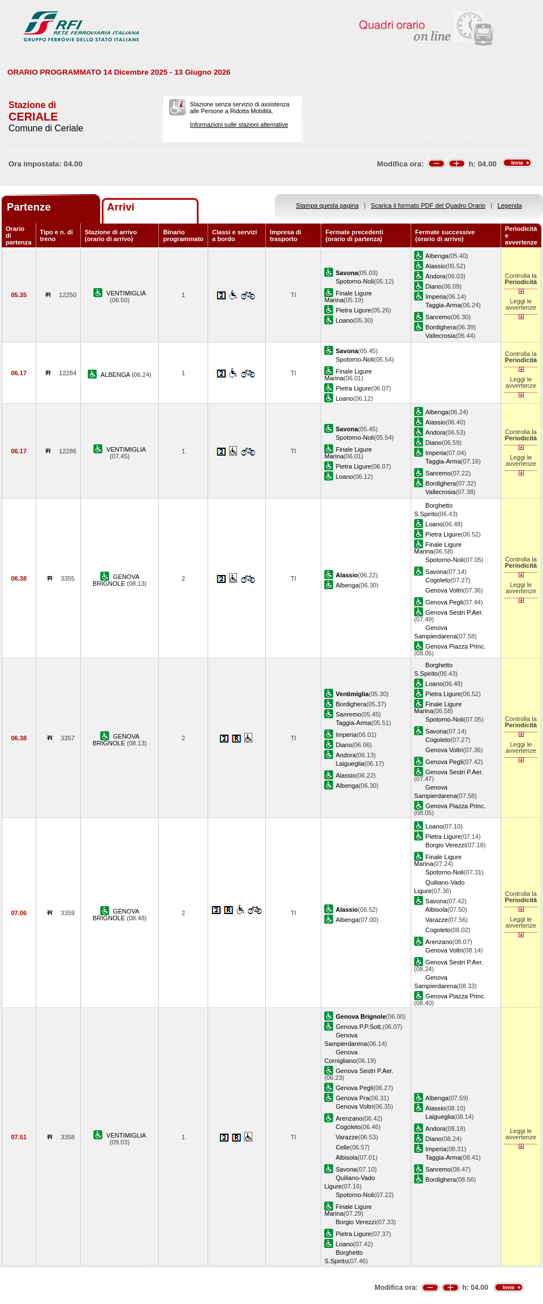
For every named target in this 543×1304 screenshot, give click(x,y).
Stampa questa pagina (327, 205)
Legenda (510, 205)
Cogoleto (437, 580)
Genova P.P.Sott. (358, 1026)
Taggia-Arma (443, 305)
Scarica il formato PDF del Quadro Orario (428, 205)
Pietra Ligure (353, 310)
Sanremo (438, 317)
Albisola (436, 909)
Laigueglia (349, 763)
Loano (344, 320)
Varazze (436, 919)
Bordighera (440, 327)
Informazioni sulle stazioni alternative (239, 124)
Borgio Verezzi (445, 845)
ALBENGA (116, 374)
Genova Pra (352, 1098)
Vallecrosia (440, 335)
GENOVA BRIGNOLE (116, 580)
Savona (436, 571)
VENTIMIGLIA (126, 293)
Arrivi (121, 207)
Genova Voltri (444, 590)
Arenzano (438, 941)
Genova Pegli (444, 602)
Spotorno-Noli (354, 281)
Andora (435, 276)
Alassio (435, 266)
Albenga (437, 255)
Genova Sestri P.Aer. (454, 612)
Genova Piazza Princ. (455, 646)
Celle (342, 1147)
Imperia (435, 296)
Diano (433, 286)
